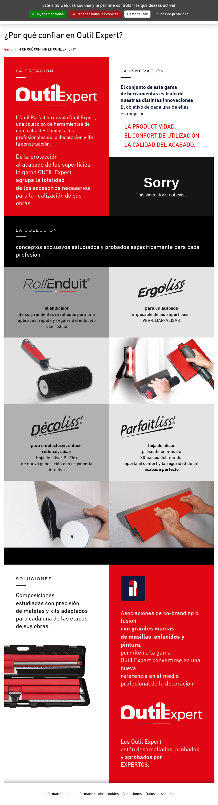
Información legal (59, 794)
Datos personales (159, 794)
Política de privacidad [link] (171, 14)
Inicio (8, 49)
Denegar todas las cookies (95, 14)
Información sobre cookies (98, 794)
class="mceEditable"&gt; (161, 186)
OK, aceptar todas (48, 14)
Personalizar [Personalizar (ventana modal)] (137, 14)
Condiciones (132, 794)
